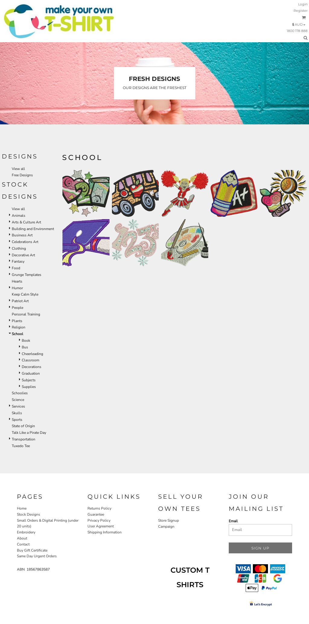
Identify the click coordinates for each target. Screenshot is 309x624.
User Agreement (101, 526)
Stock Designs (28, 514)
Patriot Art (20, 301)
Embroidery (26, 532)
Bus (25, 347)
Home (22, 508)
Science (18, 399)
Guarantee (96, 514)
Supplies (29, 386)
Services (18, 406)
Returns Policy (99, 508)
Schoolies (20, 393)
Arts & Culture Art (26, 222)
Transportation (23, 439)
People (17, 307)
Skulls (17, 413)
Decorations (31, 366)
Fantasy (18, 261)
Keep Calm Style (25, 294)
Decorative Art (23, 255)
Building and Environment (33, 228)
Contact (23, 544)
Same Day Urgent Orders (37, 556)
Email (233, 521)
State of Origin (23, 426)
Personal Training (26, 314)
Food (16, 268)
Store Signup (168, 520)
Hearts (17, 281)
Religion (18, 327)
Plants (17, 320)
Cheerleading (32, 353)
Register (300, 10)
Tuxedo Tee (21, 445)
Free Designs (22, 175)
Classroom (30, 360)
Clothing (19, 248)
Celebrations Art (25, 241)
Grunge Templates (26, 274)
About (22, 538)
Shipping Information (105, 532)
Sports (17, 419)
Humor (17, 288)
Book (26, 340)
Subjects (29, 380)
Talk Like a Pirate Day (29, 432)
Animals (18, 215)
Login (302, 4)
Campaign (166, 526)
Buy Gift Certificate (32, 550)
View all (18, 168)
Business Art (22, 235)
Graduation (31, 373)
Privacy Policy (99, 520)
